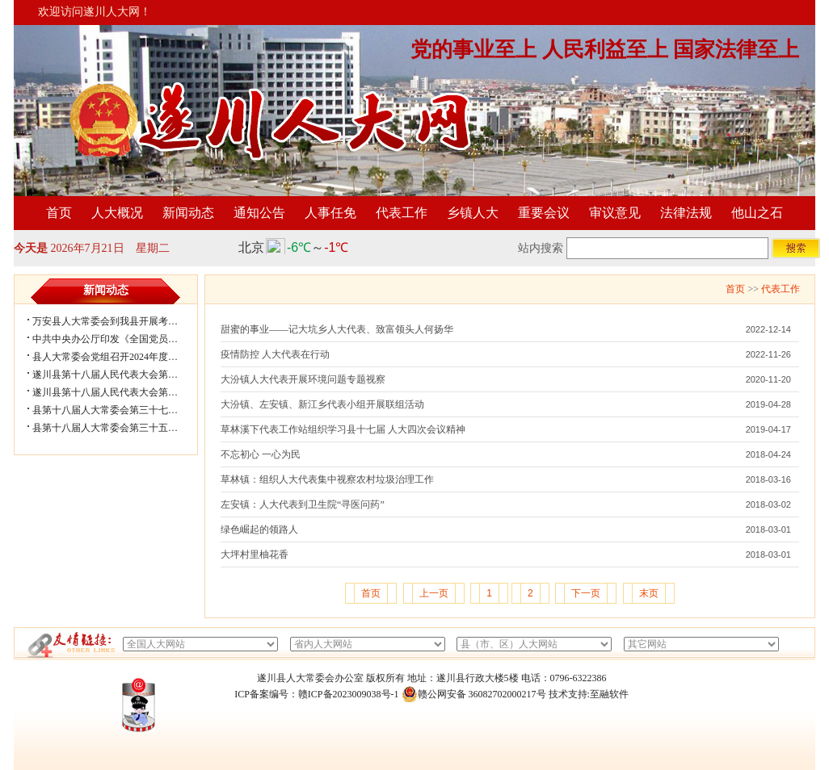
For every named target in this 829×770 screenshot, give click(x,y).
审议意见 (615, 213)
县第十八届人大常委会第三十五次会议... (118, 427)
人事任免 (330, 213)
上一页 (433, 593)
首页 (59, 213)
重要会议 (544, 213)
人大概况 (117, 213)
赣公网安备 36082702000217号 (474, 694)
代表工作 (401, 213)
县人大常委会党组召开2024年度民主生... (118, 356)
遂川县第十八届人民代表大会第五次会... (118, 374)
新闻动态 (188, 213)
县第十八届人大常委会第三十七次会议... (118, 410)
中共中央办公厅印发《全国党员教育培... (118, 339)
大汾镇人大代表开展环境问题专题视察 (303, 379)
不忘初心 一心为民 (261, 454)
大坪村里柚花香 (254, 554)
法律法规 (686, 213)
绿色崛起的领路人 (259, 529)
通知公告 (259, 213)
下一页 (585, 593)
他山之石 (757, 213)
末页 (649, 593)
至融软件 (609, 694)
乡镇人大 (473, 213)
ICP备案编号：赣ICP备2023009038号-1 (316, 694)
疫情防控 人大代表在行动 (275, 354)
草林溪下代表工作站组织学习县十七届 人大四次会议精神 (343, 429)
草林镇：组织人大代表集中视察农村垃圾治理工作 (327, 479)
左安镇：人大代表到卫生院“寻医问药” (303, 504)
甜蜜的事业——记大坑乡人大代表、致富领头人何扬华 (337, 329)
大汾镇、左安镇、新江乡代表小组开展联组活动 (322, 404)
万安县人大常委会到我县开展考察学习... (118, 321)
